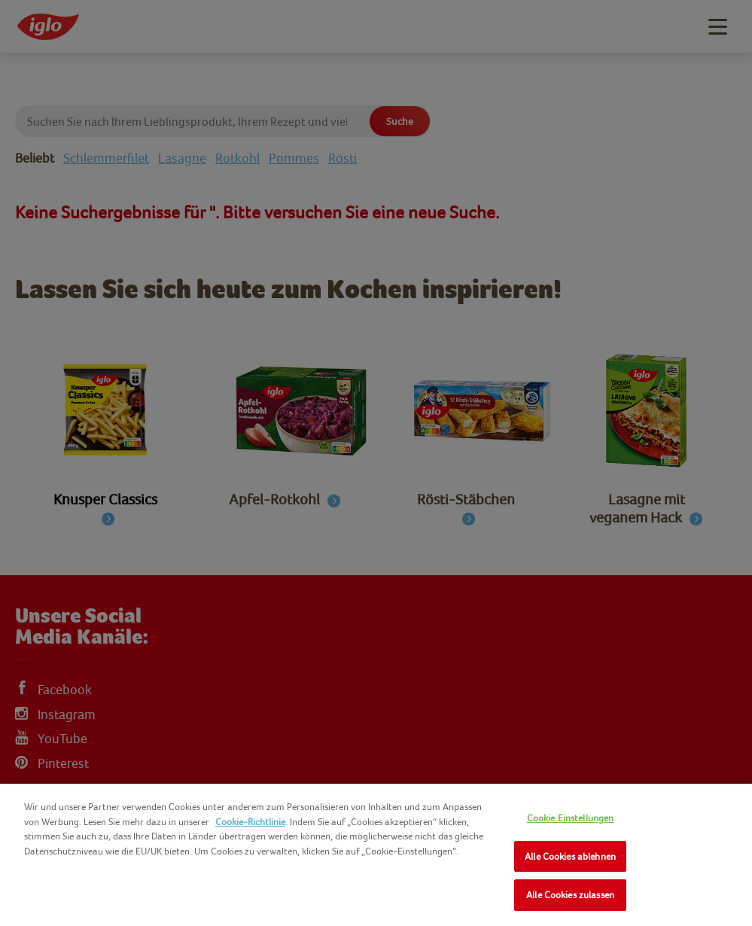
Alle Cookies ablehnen (570, 856)
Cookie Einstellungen (570, 818)
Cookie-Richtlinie (250, 821)
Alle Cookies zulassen (570, 894)
